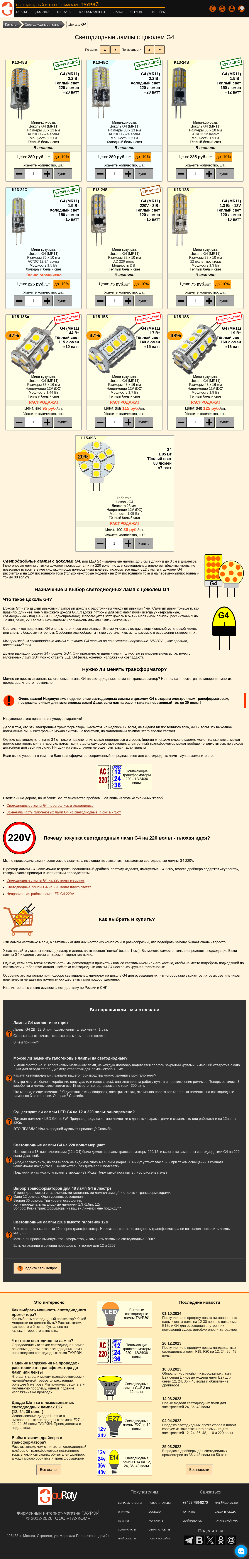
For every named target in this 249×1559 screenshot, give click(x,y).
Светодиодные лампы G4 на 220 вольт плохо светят (49, 887)
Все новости (199, 1470)
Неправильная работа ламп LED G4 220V (40, 894)
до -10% (61, 157)
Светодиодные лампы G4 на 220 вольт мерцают (46, 880)
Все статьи (49, 1470)
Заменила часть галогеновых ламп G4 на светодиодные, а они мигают (64, 812)
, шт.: (43, 165)
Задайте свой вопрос (41, 1268)
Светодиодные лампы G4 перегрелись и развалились (50, 805)
